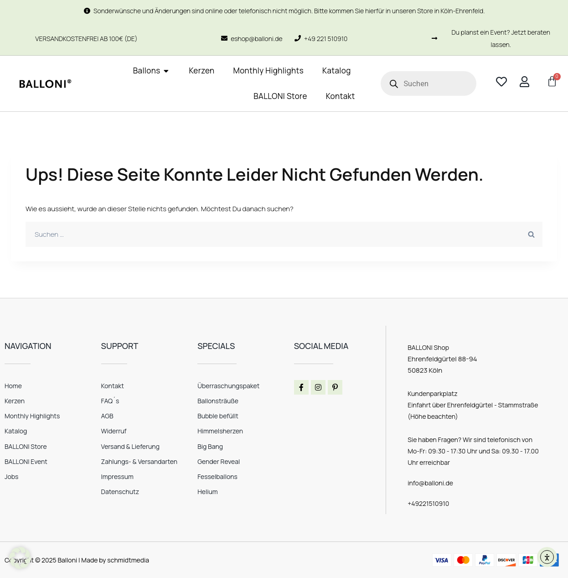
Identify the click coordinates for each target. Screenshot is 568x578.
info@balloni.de (430, 483)
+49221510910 (428, 503)
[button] (20, 558)
